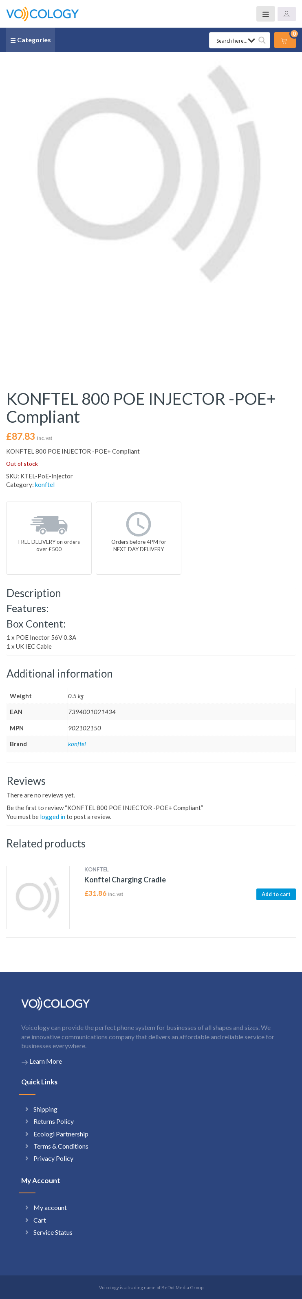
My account (50, 1207)
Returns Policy (53, 1121)
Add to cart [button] (276, 894)
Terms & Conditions (60, 1146)
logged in (52, 816)
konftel (45, 484)
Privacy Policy (53, 1158)
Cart (39, 1220)
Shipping (45, 1109)
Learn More (41, 1061)
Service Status (53, 1232)
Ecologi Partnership (60, 1134)
